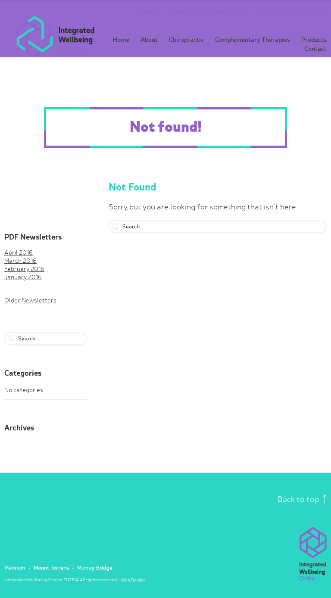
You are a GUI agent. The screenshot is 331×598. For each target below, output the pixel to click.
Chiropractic (186, 40)
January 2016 (23, 277)
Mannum (149, 11)
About (149, 40)
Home (121, 40)
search (11, 338)
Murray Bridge (230, 11)
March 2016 (20, 261)
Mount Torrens (186, 11)
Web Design (133, 579)
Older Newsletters (30, 300)
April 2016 (18, 252)
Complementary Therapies (252, 40)
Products (314, 40)
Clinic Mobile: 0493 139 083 (291, 11)
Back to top (302, 499)
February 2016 (24, 269)
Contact (315, 49)
